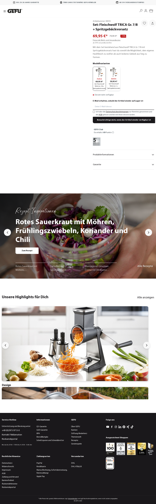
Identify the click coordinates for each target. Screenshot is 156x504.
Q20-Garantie (42, 430)
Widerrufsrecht (8, 467)
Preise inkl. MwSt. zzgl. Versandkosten (106, 40)
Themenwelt (76, 437)
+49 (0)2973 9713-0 (11, 430)
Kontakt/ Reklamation (12, 435)
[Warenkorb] (151, 11)
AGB (100, 115)
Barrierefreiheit (8, 480)
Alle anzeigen (145, 297)
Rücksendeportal (9, 439)
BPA (38, 434)
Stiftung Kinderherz (79, 434)
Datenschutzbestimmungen (117, 112)
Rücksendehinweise (9, 484)
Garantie (123, 164)
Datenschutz (7, 463)
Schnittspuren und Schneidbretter (50, 440)
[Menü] (4, 11)
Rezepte (74, 440)
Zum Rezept (27, 251)
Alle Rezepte (145, 266)
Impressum (6, 470)
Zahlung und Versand (10, 477)
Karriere (74, 430)
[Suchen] (141, 10)
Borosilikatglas (42, 437)
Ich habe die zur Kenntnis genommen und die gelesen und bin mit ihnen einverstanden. (124, 113)
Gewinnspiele (76, 444)
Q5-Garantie (42, 427)
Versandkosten (72, 498)
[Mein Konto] (145, 10)
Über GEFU (75, 427)
